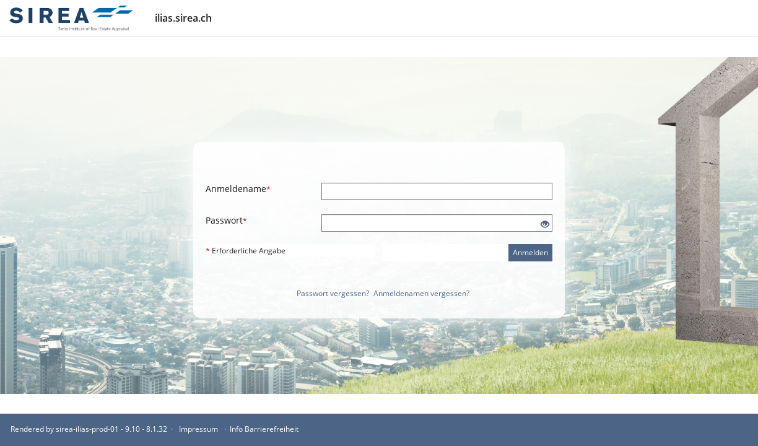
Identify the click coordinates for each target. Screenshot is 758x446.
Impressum (198, 429)
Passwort (226, 220)
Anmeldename (238, 189)
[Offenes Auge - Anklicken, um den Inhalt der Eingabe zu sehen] (545, 224)
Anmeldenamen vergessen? (421, 293)
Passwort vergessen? (333, 293)
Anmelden (530, 252)
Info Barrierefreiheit (264, 429)
